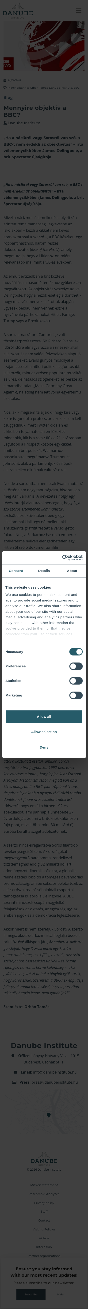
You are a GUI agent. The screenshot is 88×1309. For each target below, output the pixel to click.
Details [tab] (44, 571)
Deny (44, 747)
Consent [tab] (16, 571)
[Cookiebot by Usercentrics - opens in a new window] (63, 558)
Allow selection (44, 732)
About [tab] (72, 571)
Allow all (44, 717)
